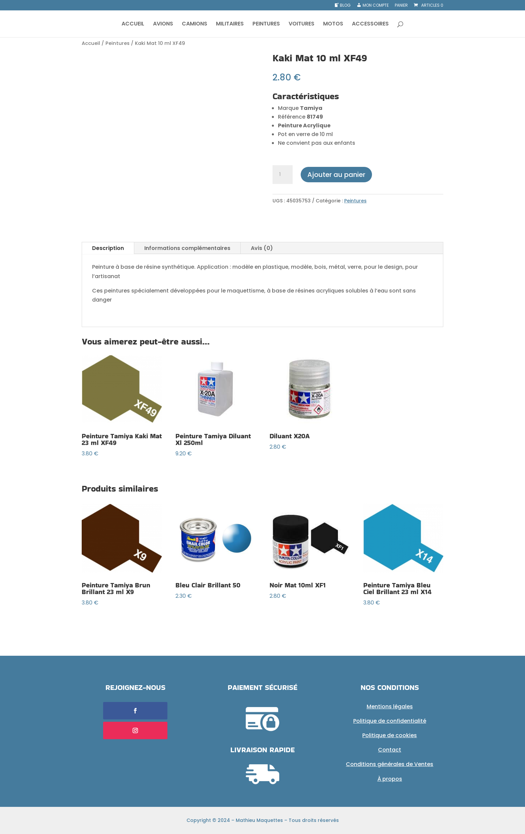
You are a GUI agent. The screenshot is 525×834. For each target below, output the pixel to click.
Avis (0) (262, 248)
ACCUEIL (133, 24)
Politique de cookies (389, 735)
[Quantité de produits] (283, 174)
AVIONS (163, 24)
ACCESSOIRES (370, 24)
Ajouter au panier (336, 174)
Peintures (117, 43)
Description (108, 248)
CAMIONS (194, 24)
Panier (401, 5)
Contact (389, 750)
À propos (389, 779)
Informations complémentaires (187, 248)
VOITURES (301, 24)
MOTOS (333, 24)
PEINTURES (266, 24)
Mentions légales (390, 706)
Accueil (91, 43)
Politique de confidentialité (389, 721)
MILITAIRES (230, 24)
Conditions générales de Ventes (389, 764)
